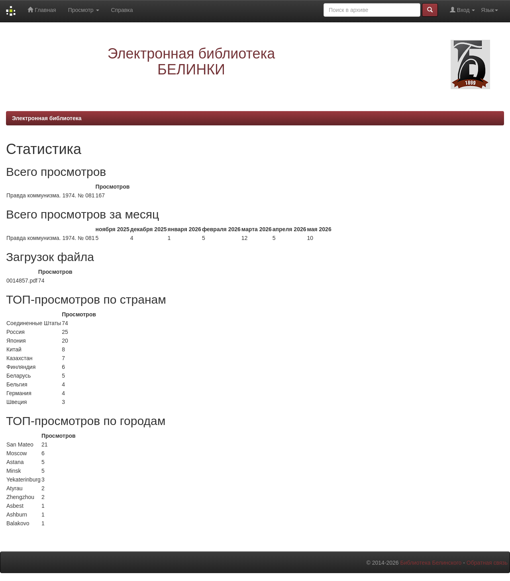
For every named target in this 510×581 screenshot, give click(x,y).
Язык (489, 10)
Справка (122, 10)
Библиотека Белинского (430, 563)
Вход (462, 9)
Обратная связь (487, 563)
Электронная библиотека (47, 118)
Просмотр (83, 10)
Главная (41, 9)
